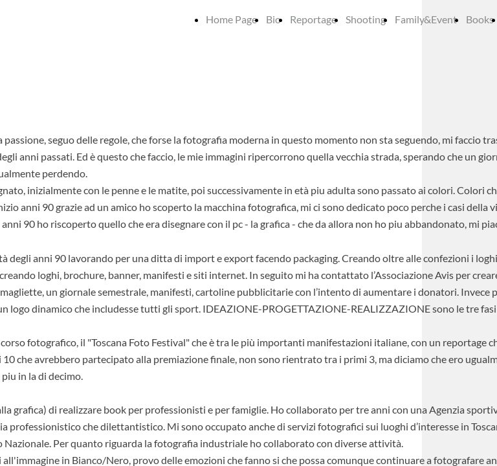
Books (480, 19)
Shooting (366, 19)
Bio (273, 19)
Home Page (231, 19)
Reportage (313, 19)
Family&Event (426, 19)
